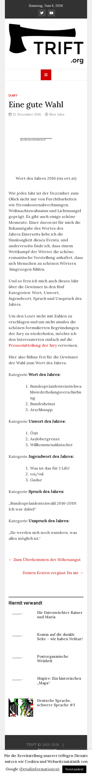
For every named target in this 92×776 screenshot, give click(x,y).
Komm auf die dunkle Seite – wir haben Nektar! (60, 636)
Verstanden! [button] (74, 769)
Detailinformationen (39, 769)
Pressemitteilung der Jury (33, 345)
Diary (13, 95)
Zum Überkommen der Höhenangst (45, 559)
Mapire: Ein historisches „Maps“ (59, 680)
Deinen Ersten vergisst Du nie (53, 572)
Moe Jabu (56, 114)
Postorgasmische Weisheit (52, 658)
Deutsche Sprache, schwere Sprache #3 (56, 702)
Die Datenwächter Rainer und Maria (60, 614)
